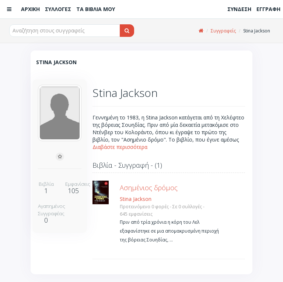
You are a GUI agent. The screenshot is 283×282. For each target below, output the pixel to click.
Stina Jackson (135, 198)
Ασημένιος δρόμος (149, 187)
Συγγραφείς (223, 31)
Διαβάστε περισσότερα (119, 146)
